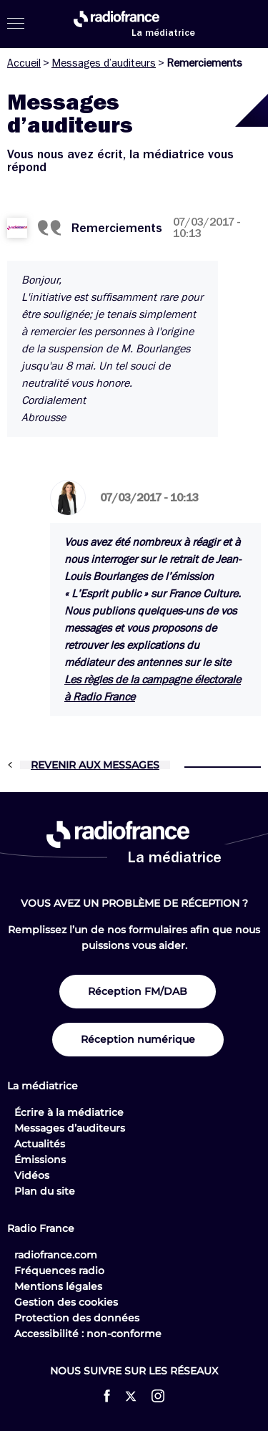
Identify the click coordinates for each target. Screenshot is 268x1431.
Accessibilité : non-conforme (88, 1333)
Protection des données (76, 1317)
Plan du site (44, 1191)
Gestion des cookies (66, 1302)
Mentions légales (58, 1286)
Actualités (39, 1143)
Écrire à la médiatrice (69, 1112)
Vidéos (31, 1175)
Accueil (24, 63)
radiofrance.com (55, 1254)
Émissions (40, 1159)
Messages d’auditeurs (103, 63)
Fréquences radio (59, 1270)
